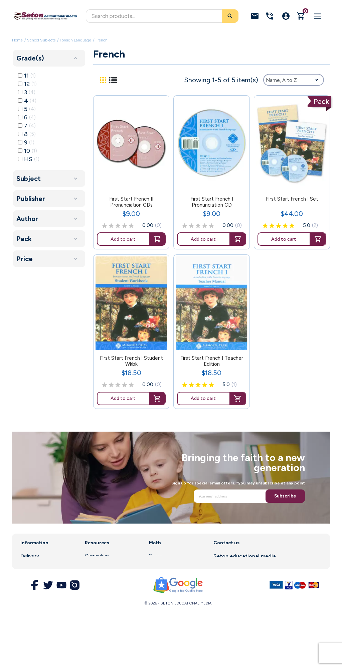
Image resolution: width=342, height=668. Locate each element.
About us (30, 565)
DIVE (154, 574)
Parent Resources (105, 574)
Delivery (29, 556)
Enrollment (97, 565)
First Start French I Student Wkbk (131, 361)
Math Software (166, 565)
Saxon (156, 556)
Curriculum (97, 556)
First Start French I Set (292, 199)
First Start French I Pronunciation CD (211, 202)
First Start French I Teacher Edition (211, 361)
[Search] (162, 16)
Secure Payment (39, 599)
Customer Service (105, 584)
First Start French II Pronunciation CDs (131, 202)
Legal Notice (35, 574)
